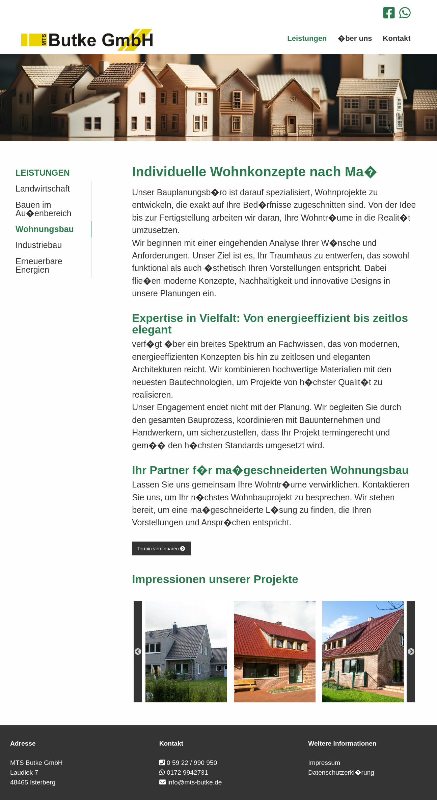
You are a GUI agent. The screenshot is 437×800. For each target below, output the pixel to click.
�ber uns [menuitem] (355, 38)
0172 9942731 (187, 772)
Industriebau (39, 245)
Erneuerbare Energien (39, 265)
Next (411, 651)
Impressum (324, 762)
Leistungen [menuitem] (307, 38)
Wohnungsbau (45, 229)
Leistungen (43, 172)
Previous (138, 651)
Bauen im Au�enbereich (44, 209)
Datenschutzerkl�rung (341, 772)
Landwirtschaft (43, 188)
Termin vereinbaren (161, 548)
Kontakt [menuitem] (397, 38)
